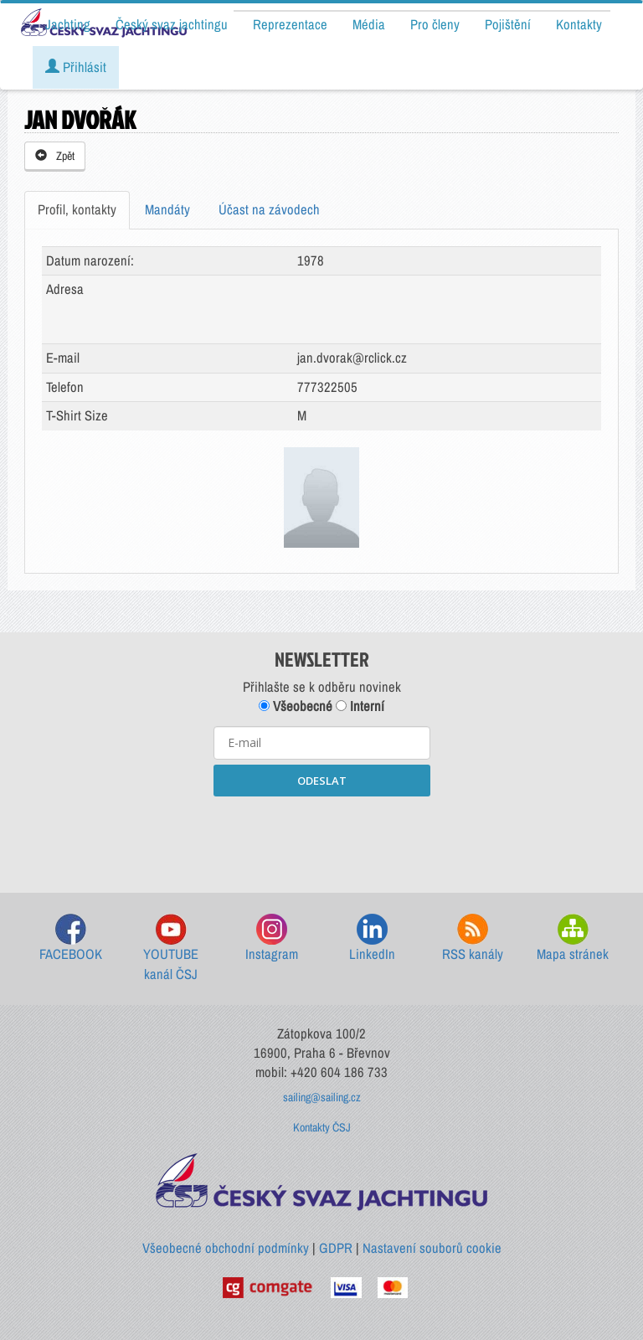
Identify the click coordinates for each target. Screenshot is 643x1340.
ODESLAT (322, 780)
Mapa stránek (573, 938)
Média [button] (368, 24)
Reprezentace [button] (290, 24)
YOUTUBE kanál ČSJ (170, 948)
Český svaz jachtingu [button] (172, 24)
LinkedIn (372, 938)
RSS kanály (472, 938)
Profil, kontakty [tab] (77, 209)
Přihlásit (75, 67)
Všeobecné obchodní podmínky (225, 1248)
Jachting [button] (67, 24)
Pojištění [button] (508, 24)
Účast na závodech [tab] (269, 209)
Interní (360, 706)
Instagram (271, 938)
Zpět (55, 155)
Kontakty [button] (579, 24)
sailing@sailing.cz (322, 1097)
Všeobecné (295, 706)
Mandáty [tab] (167, 209)
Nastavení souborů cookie (432, 1248)
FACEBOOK (70, 938)
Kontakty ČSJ (322, 1127)
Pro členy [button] (435, 24)
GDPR (335, 1248)
